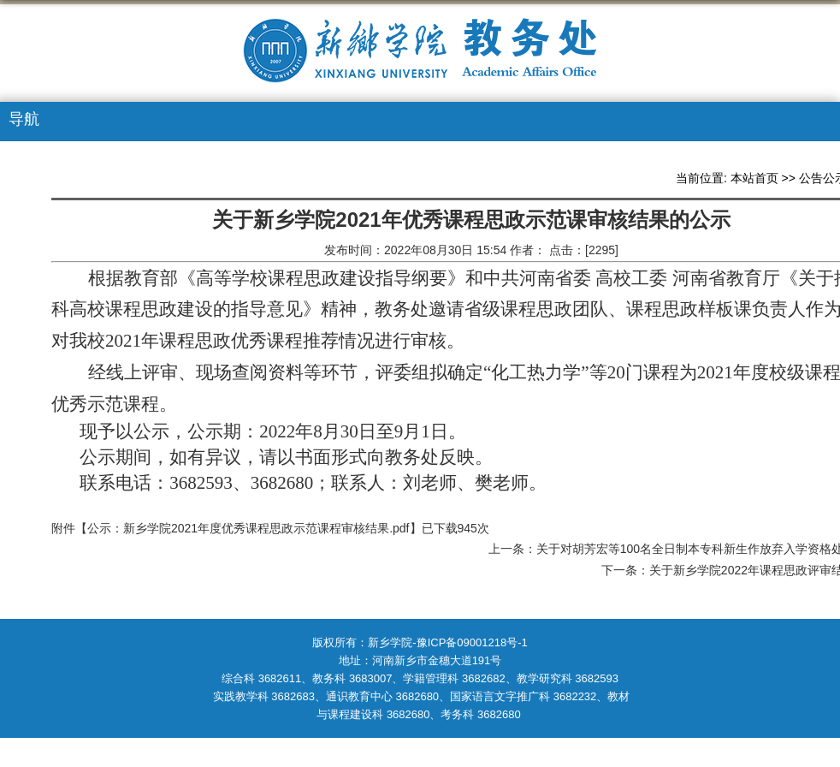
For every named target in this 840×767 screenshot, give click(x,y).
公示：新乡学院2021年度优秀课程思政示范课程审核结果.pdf (248, 528)
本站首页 (754, 178)
